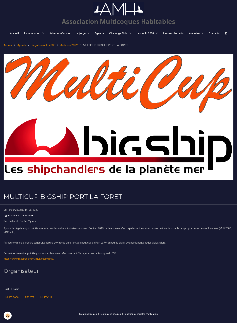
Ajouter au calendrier (19, 215)
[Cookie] (8, 316)
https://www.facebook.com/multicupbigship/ (29, 258)
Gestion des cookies (110, 314)
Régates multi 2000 (43, 45)
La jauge (81, 33)
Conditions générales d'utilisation (141, 314)
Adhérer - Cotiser (59, 33)
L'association (32, 33)
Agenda (99, 33)
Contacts (214, 33)
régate (29, 297)
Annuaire (194, 33)
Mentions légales (88, 314)
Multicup (46, 297)
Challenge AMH (118, 33)
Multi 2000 (12, 297)
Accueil (14, 33)
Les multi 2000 (145, 33)
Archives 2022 (69, 45)
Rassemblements (173, 33)
